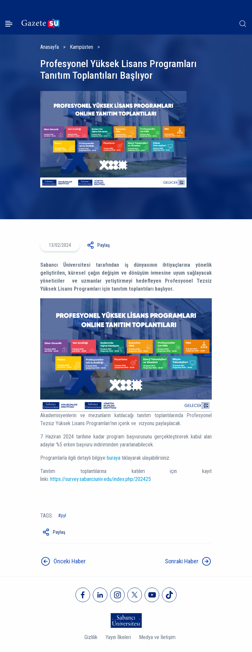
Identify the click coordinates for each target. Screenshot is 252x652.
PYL (63, 515)
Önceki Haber (70, 561)
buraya (114, 458)
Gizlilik (90, 637)
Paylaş (103, 245)
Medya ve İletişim (157, 637)
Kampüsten (81, 47)
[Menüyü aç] (8, 24)
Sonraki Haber (181, 561)
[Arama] (243, 24)
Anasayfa (49, 47)
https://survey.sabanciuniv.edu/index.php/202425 (100, 479)
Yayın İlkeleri (118, 637)
